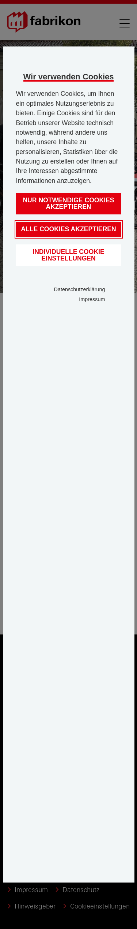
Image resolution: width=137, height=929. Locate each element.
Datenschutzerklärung (79, 289)
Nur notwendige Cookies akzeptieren (68, 203)
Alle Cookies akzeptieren (68, 229)
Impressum (92, 299)
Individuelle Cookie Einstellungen (68, 255)
